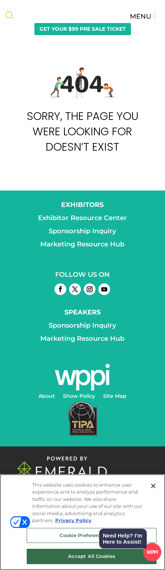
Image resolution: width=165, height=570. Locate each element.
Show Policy (79, 396)
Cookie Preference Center (91, 535)
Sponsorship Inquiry (82, 231)
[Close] (153, 486)
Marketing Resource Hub (82, 244)
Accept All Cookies (91, 556)
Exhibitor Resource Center (82, 218)
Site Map (115, 396)
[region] (82, 522)
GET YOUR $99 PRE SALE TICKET (83, 29)
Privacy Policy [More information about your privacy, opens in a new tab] (73, 520)
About (46, 396)
